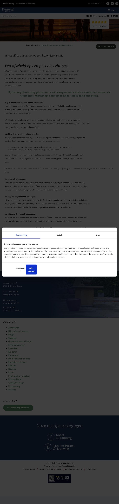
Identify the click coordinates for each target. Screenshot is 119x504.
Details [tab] (59, 236)
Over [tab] (98, 236)
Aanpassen (59, 269)
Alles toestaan (96, 269)
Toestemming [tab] (21, 236)
